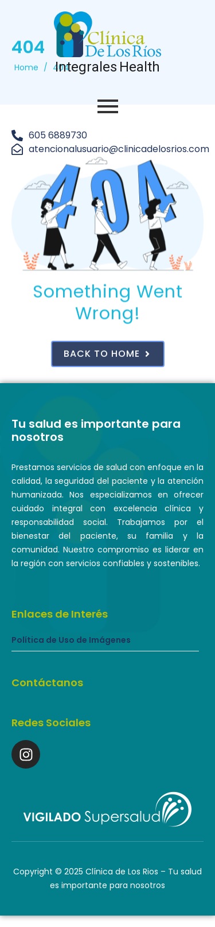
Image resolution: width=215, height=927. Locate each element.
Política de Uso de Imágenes (71, 640)
